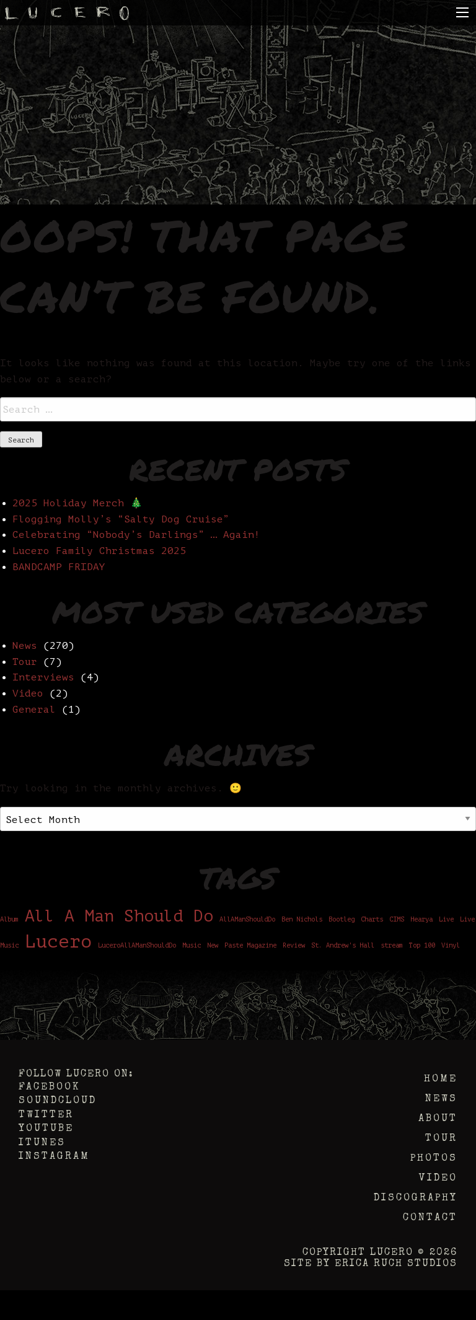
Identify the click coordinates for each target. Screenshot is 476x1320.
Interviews (43, 677)
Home (440, 1080)
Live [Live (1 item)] (446, 919)
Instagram (54, 1157)
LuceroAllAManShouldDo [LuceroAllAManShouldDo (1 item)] (137, 945)
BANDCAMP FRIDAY (58, 567)
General (34, 709)
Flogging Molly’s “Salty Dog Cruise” (120, 519)
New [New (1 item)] (212, 945)
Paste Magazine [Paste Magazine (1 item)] (250, 945)
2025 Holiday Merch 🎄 (77, 503)
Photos (433, 1159)
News (24, 645)
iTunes (42, 1143)
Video (27, 693)
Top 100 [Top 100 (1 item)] (422, 945)
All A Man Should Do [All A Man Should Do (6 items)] (119, 916)
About (437, 1119)
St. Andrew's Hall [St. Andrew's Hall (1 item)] (342, 945)
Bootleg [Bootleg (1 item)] (341, 919)
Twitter (46, 1115)
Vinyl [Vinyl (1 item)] (450, 945)
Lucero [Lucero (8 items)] (58, 941)
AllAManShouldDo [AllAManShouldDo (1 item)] (247, 919)
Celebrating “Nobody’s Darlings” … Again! (136, 534)
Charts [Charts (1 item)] (372, 919)
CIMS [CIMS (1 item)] (396, 919)
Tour (24, 661)
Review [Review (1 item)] (294, 945)
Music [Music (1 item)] (191, 945)
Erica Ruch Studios (396, 1264)
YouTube (46, 1129)
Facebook (49, 1088)
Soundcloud (58, 1101)
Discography (415, 1198)
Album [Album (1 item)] (9, 919)
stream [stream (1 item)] (392, 945)
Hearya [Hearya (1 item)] (421, 919)
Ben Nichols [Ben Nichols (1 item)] (301, 919)
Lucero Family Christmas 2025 (99, 551)
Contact (430, 1218)
